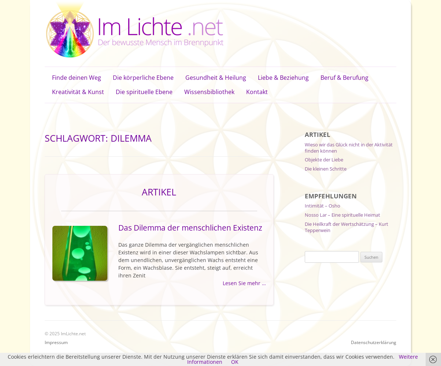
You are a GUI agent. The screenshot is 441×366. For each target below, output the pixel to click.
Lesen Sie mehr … (244, 283)
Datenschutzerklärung (373, 342)
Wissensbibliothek (209, 92)
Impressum (56, 342)
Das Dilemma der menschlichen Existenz (190, 228)
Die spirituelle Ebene (144, 92)
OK (234, 361)
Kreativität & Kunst (78, 92)
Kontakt (257, 92)
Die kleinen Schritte (325, 168)
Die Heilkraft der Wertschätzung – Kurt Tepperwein (346, 227)
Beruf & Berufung (344, 78)
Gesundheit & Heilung (215, 78)
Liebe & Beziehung (283, 78)
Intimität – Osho (322, 205)
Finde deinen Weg (76, 78)
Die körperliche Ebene (143, 78)
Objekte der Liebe (324, 159)
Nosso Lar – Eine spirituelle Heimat (342, 215)
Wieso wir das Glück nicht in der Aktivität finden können (349, 147)
